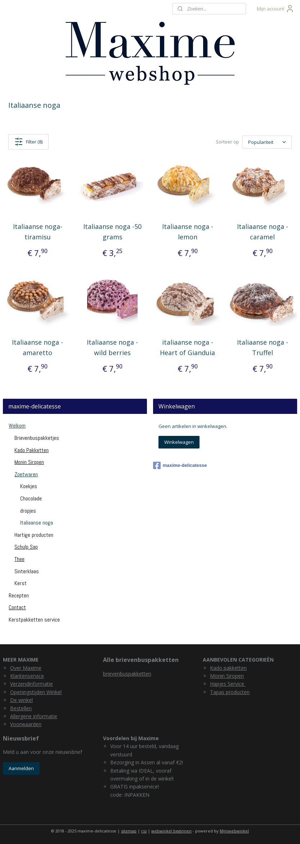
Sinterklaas (26, 571)
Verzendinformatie (31, 683)
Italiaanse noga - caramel (262, 231)
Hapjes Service (228, 683)
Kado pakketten (228, 667)
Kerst (20, 583)
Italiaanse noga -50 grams (112, 231)
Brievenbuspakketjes (36, 438)
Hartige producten (33, 535)
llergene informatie (35, 716)
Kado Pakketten (31, 450)
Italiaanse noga (36, 522)
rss (144, 831)
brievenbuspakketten (127, 673)
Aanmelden (21, 768)
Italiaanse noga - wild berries (112, 347)
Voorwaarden (25, 724)
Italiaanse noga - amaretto (37, 347)
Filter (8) (28, 141)
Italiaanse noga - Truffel (262, 347)
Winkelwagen (179, 442)
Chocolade (31, 498)
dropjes (28, 510)
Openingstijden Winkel (36, 692)
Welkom (17, 425)
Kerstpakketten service (34, 619)
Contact (17, 607)
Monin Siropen (29, 462)
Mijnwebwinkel (234, 831)
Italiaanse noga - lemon (187, 231)
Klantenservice (27, 675)
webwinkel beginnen (171, 831)
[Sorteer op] (266, 142)
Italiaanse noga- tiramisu (37, 231)
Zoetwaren (26, 474)
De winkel (21, 700)
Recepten (19, 595)
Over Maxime (25, 667)
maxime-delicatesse (180, 465)
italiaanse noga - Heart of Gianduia (187, 347)
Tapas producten (230, 692)
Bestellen (21, 708)
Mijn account (275, 8)
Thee (19, 559)
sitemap (128, 831)
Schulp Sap (26, 547)
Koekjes (28, 486)
